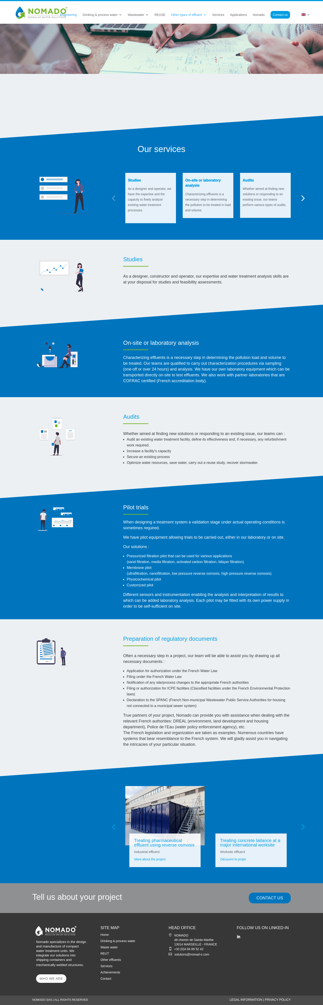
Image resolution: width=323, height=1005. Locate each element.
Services (218, 15)
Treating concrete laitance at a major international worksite (250, 842)
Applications (238, 15)
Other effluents (110, 960)
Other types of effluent (186, 15)
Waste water (109, 947)
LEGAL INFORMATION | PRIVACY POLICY (260, 999)
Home (104, 934)
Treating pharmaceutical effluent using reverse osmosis (164, 842)
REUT (104, 953)
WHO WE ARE (51, 978)
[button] (113, 198)
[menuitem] (305, 18)
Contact (105, 978)
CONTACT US (269, 898)
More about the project (150, 859)
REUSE (159, 15)
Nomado (259, 15)
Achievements (110, 972)
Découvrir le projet (233, 859)
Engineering (68, 15)
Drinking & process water (100, 15)
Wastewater (136, 15)
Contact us (280, 15)
